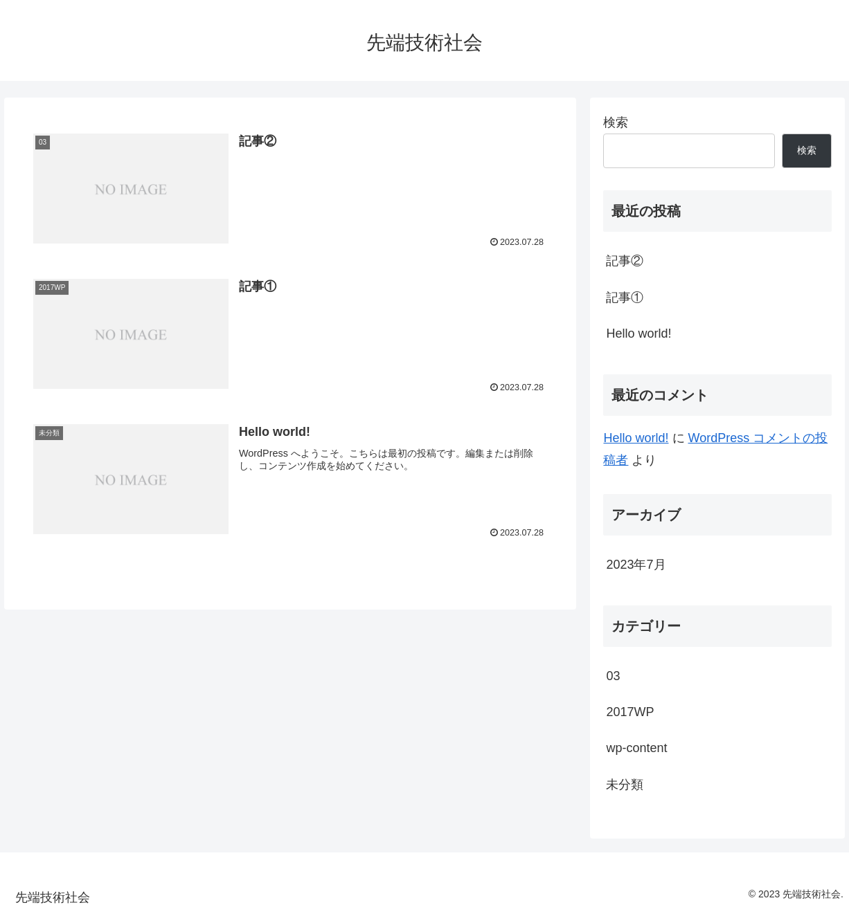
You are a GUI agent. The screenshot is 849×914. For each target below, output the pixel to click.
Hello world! (638, 333)
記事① (624, 297)
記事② (624, 261)
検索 (615, 122)
